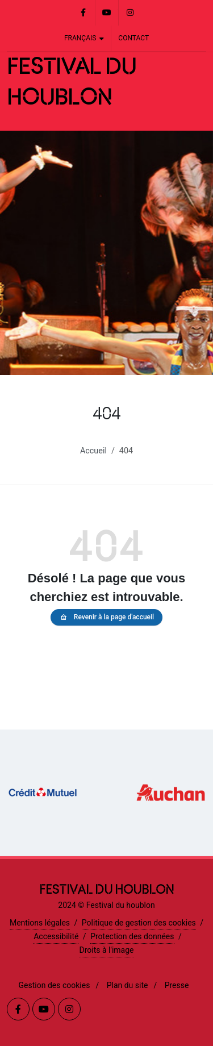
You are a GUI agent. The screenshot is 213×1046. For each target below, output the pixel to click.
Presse (177, 985)
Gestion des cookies (54, 985)
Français (84, 38)
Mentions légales (40, 922)
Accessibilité (56, 936)
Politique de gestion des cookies (139, 922)
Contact (133, 38)
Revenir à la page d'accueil (106, 617)
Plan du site (127, 985)
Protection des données (132, 936)
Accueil (93, 451)
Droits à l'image (107, 950)
